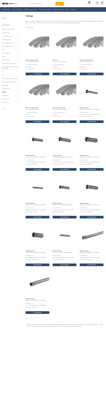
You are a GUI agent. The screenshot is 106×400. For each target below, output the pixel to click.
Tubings (4, 92)
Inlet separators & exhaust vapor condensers (10, 67)
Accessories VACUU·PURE (8, 29)
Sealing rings (5, 85)
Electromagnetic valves (7, 43)
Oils (3, 71)
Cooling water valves (7, 36)
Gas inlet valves (6, 60)
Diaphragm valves (6, 39)
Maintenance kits (6, 88)
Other (3, 75)
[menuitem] (6, 9)
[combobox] (43, 3)
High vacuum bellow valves (9, 63)
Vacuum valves (5, 99)
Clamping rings (5, 32)
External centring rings (7, 46)
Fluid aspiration (6, 53)
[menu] (39, 9)
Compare (96, 5)
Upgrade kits (5, 95)
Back (4, 108)
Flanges (4, 56)
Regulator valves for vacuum (9, 82)
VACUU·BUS (5, 102)
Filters (3, 49)
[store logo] (14, 3)
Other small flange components (10, 78)
